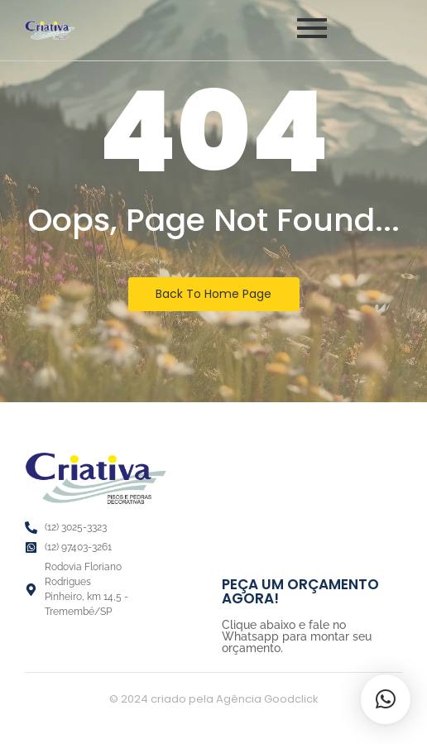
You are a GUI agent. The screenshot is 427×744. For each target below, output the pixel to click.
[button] (385, 699)
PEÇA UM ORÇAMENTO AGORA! (300, 591)
